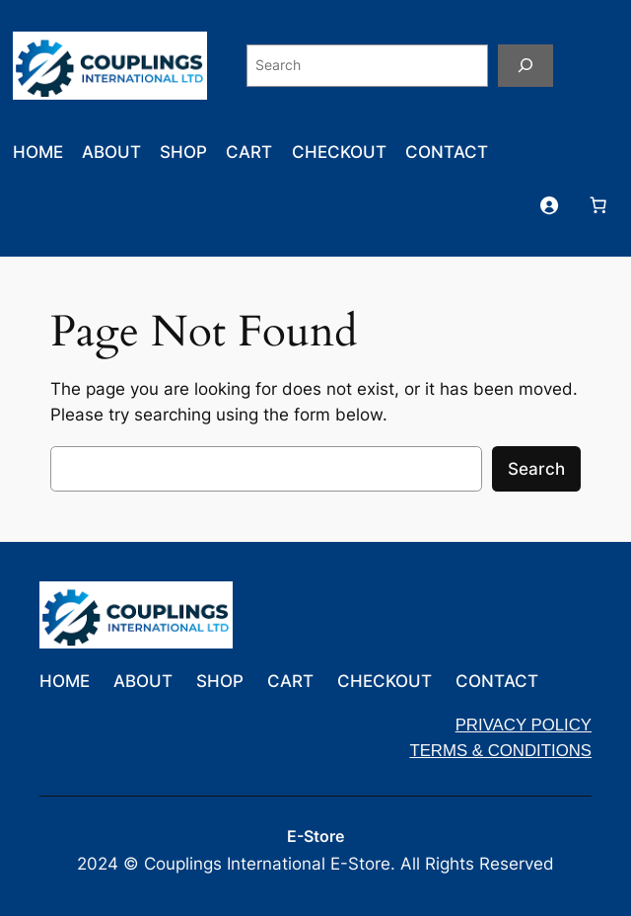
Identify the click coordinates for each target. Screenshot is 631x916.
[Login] (548, 204)
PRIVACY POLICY (524, 725)
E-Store (315, 836)
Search (536, 469)
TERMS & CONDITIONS (500, 750)
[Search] (525, 65)
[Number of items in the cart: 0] (597, 204)
